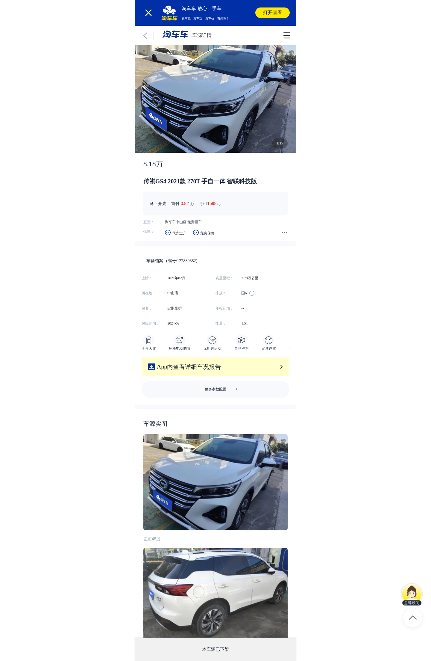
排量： (221, 323)
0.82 (185, 203)
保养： (147, 308)
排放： (221, 293)
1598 (211, 203)
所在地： (149, 293)
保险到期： (151, 323)
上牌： (147, 278)
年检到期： (224, 308)
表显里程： (224, 278)
